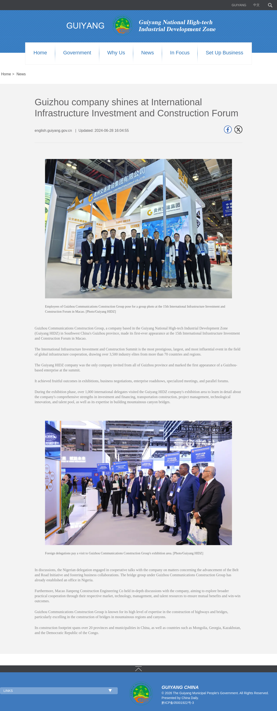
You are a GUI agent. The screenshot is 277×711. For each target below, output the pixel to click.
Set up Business (224, 53)
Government (77, 53)
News (147, 53)
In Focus (180, 53)
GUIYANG (239, 5)
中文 (256, 5)
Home (40, 53)
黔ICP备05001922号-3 (178, 703)
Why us (116, 53)
